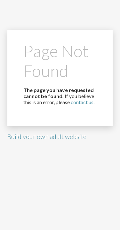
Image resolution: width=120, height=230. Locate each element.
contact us (82, 102)
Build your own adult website (46, 136)
